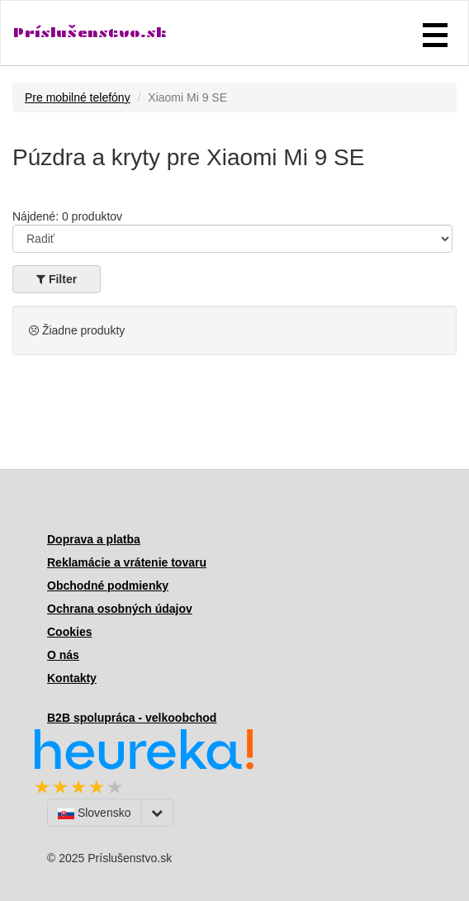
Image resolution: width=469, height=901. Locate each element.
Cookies (69, 631)
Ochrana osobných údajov (119, 608)
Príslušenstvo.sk (90, 32)
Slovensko (94, 812)
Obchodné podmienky (107, 585)
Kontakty (72, 678)
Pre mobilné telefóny (77, 97)
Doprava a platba (93, 539)
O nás (63, 655)
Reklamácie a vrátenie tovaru (126, 562)
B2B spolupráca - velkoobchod (131, 717)
